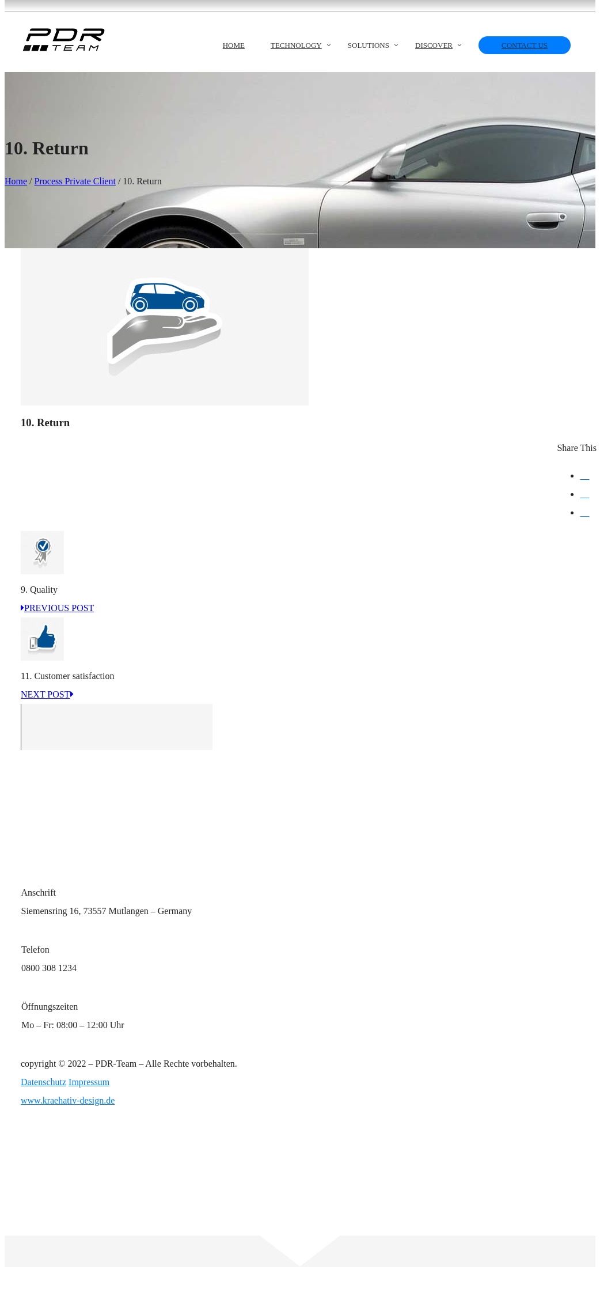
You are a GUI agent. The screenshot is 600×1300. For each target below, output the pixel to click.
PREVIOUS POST (57, 608)
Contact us (525, 45)
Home (234, 45)
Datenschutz (43, 1082)
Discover (434, 45)
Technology (296, 45)
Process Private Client (75, 181)
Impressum (89, 1082)
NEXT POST (47, 694)
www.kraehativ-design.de (68, 1100)
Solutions (368, 45)
